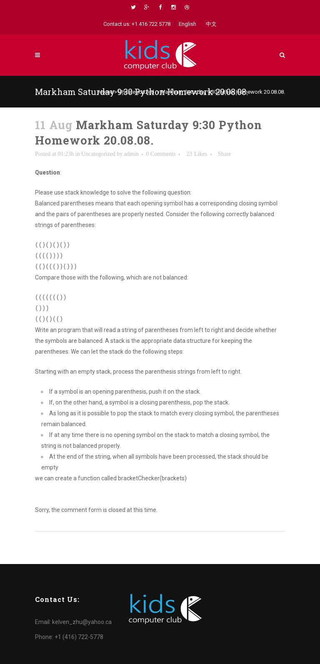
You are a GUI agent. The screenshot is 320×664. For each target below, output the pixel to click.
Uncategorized (136, 92)
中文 (211, 24)
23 (196, 154)
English (187, 24)
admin (131, 154)
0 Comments (160, 154)
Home (105, 92)
